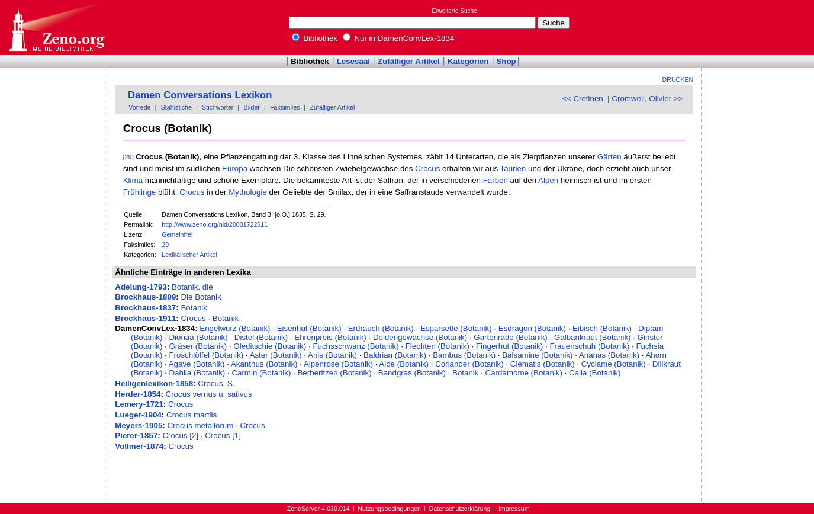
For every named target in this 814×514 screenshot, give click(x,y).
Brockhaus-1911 (145, 318)
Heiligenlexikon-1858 (154, 383)
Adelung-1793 (140, 286)
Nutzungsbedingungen (389, 508)
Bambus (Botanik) (464, 355)
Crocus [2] (180, 435)
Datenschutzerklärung (460, 508)
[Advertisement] (759, 27)
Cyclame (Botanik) (613, 363)
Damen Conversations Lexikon (200, 95)
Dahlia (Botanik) (197, 372)
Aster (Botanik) (276, 355)
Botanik (194, 307)
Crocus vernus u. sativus (209, 394)
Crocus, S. (216, 383)
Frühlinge (139, 192)
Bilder (252, 107)
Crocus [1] (223, 435)
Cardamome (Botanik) (523, 372)
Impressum (514, 508)
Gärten (609, 156)
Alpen (548, 180)
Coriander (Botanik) (469, 363)
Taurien (513, 168)
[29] (128, 156)
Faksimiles (285, 107)
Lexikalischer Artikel (189, 254)
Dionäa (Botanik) (198, 337)
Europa (234, 168)
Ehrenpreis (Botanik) (330, 337)
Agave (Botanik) (197, 363)
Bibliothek (315, 38)
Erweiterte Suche (454, 11)
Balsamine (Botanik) (537, 355)
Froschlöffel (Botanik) (206, 355)
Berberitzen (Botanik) (334, 372)
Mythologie (247, 192)
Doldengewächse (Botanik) (420, 337)
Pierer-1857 (136, 435)
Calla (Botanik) (594, 372)
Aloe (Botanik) (404, 363)
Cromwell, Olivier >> (647, 98)
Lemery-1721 (139, 404)
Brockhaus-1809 (145, 297)
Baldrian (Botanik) (394, 355)
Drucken (678, 79)
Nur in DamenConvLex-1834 (399, 38)
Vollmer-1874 (139, 446)
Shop (506, 61)
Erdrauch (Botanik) (381, 328)
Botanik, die (192, 286)
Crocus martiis (191, 414)
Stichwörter (217, 107)
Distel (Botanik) (261, 337)
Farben (495, 180)
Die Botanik (201, 297)
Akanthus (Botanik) (264, 363)
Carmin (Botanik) (261, 372)
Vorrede (139, 107)
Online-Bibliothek (56, 27)
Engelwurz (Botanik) (235, 328)
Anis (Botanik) (332, 355)
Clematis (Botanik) (542, 363)
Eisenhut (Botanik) (309, 328)
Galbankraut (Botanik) (592, 337)
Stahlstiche (176, 107)
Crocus (427, 168)
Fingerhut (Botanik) (509, 346)
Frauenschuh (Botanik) (589, 346)
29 (165, 244)
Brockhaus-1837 (145, 307)
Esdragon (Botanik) (532, 328)
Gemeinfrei (177, 234)
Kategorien (468, 61)
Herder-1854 (137, 394)
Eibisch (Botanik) (602, 328)
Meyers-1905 (138, 425)
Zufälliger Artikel (409, 61)
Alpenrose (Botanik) (338, 363)
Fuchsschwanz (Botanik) (355, 346)
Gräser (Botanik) (198, 346)
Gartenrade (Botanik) (510, 337)
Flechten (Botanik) (437, 346)
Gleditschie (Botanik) (269, 346)
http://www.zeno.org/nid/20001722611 (215, 224)
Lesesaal (353, 61)
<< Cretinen (582, 98)
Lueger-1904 (138, 414)
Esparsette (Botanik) (456, 328)
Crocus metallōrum (201, 425)
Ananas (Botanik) (609, 355)
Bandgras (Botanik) (412, 372)
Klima (133, 180)
